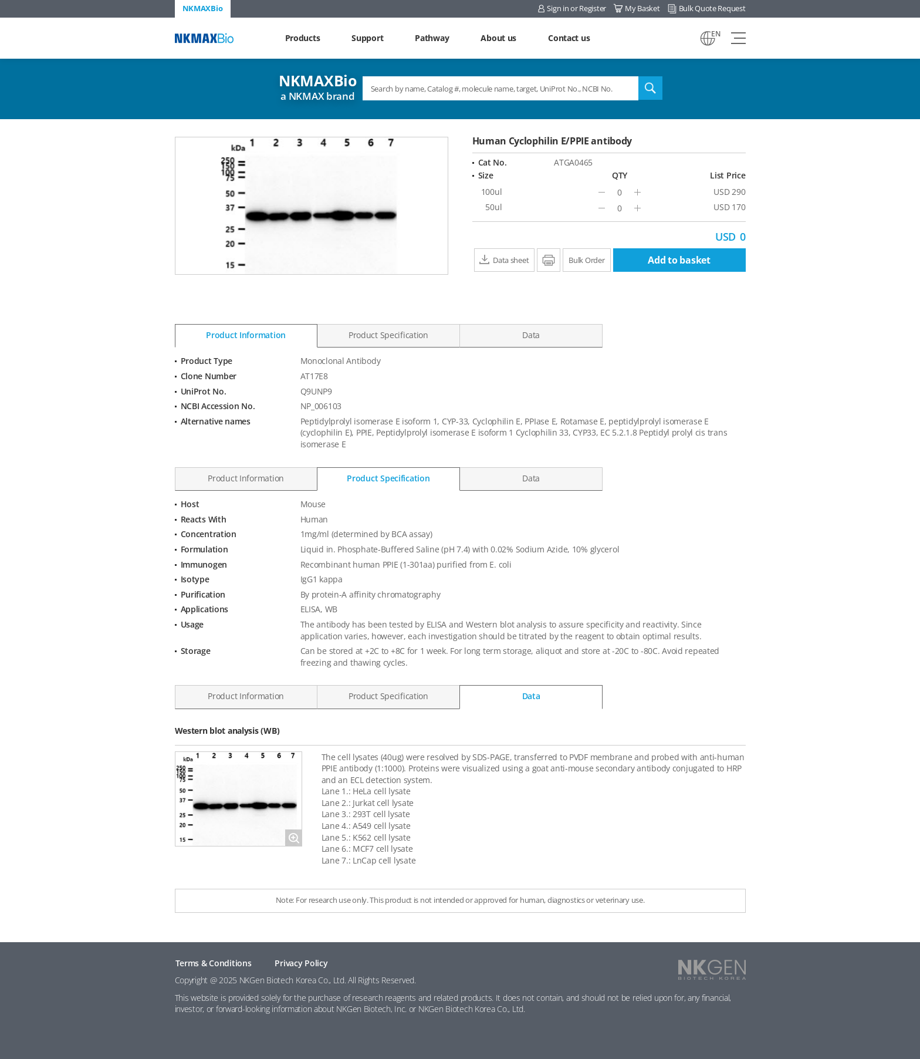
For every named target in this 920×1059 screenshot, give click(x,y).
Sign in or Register (576, 8)
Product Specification (388, 334)
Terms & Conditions (213, 963)
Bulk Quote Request (712, 8)
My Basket (642, 8)
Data (531, 334)
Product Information (246, 334)
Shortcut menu (0, 0)
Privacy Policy (301, 963)
